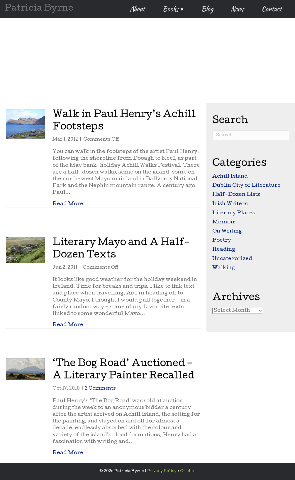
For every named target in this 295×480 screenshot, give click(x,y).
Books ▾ (173, 9)
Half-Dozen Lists (236, 194)
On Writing (227, 231)
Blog (207, 9)
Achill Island (230, 176)
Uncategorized (232, 259)
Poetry (221, 240)
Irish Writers (229, 204)
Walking (223, 268)
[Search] (250, 135)
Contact (272, 9)
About (137, 9)
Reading (223, 249)
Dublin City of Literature (246, 185)
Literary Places (233, 213)
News (237, 9)
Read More (67, 204)
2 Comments (100, 388)
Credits (188, 471)
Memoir (223, 222)
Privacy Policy (162, 471)
